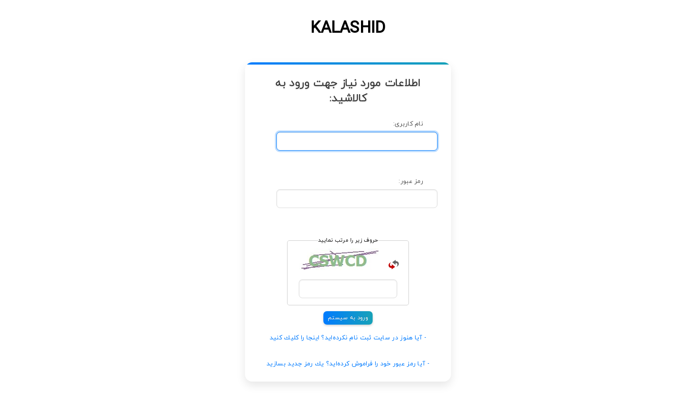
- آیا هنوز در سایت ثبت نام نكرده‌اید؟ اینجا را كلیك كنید (348, 338)
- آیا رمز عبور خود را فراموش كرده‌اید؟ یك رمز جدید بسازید (348, 364)
